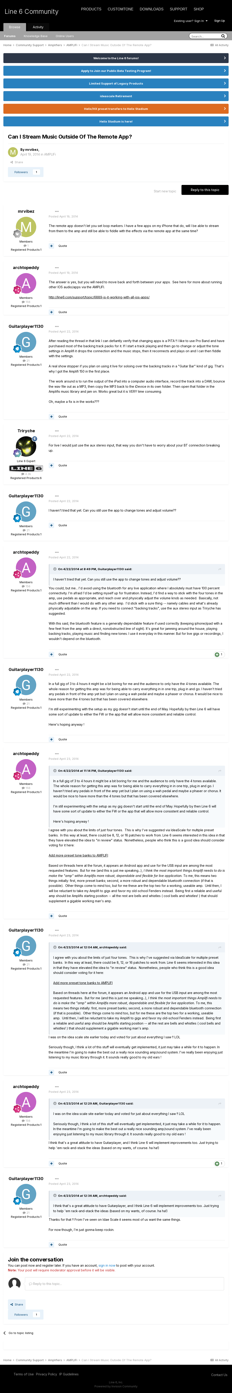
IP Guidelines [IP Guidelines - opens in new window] (69, 1374)
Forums (10, 36)
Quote (62, 246)
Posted (63, 216)
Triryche (26, 430)
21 (26, 360)
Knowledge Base (36, 36)
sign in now (107, 1265)
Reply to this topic (205, 190)
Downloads (152, 9)
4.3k (26, 474)
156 (26, 302)
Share (16, 162)
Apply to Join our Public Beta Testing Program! (116, 71)
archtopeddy (26, 267)
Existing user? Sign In (191, 21)
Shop (199, 9)
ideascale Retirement (116, 96)
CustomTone (120, 9)
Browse (14, 27)
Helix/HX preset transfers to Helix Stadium (116, 109)
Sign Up (219, 20)
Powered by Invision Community (116, 1386)
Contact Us (219, 1375)
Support (178, 9)
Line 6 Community (32, 11)
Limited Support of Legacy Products (116, 83)
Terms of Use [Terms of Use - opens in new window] (24, 1374)
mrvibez (31, 149)
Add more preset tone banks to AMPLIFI (78, 855)
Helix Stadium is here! (116, 121)
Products (91, 9)
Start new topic (165, 191)
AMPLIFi (50, 154)
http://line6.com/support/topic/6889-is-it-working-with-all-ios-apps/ (99, 297)
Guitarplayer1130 (26, 326)
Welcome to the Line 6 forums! (116, 58)
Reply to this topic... (45, 1284)
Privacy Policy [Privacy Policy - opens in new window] (46, 1374)
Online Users (65, 36)
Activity (38, 27)
